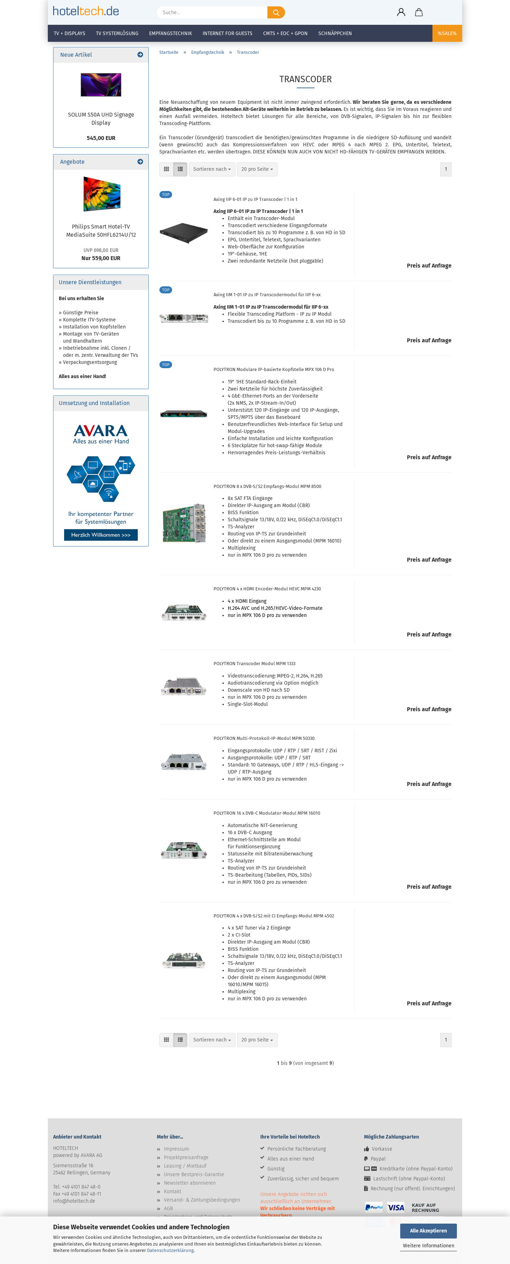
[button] (401, 12)
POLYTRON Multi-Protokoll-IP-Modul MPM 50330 (264, 738)
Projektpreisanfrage (186, 1158)
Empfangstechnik (170, 33)
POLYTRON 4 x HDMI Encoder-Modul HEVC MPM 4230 (267, 588)
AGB (168, 1209)
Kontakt (172, 1192)
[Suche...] (276, 12)
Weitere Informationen (428, 1246)
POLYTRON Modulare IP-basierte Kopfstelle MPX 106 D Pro (274, 369)
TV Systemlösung (117, 33)
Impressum (176, 1149)
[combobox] (212, 169)
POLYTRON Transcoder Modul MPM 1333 (254, 663)
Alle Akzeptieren (428, 1231)
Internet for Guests (228, 33)
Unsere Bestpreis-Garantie (194, 1175)
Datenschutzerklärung (170, 1250)
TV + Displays (69, 33)
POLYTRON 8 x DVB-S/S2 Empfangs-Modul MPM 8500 (267, 486)
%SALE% (447, 33)
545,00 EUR (101, 138)
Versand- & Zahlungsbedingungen (202, 1200)
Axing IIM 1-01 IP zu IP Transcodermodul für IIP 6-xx (267, 294)
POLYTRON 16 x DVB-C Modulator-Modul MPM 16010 (267, 813)
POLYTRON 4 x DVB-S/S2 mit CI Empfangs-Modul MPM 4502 (274, 915)
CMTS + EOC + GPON (285, 33)
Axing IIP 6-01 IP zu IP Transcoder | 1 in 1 (256, 199)
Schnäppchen (335, 33)
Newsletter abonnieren (190, 1183)
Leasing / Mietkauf (185, 1166)
